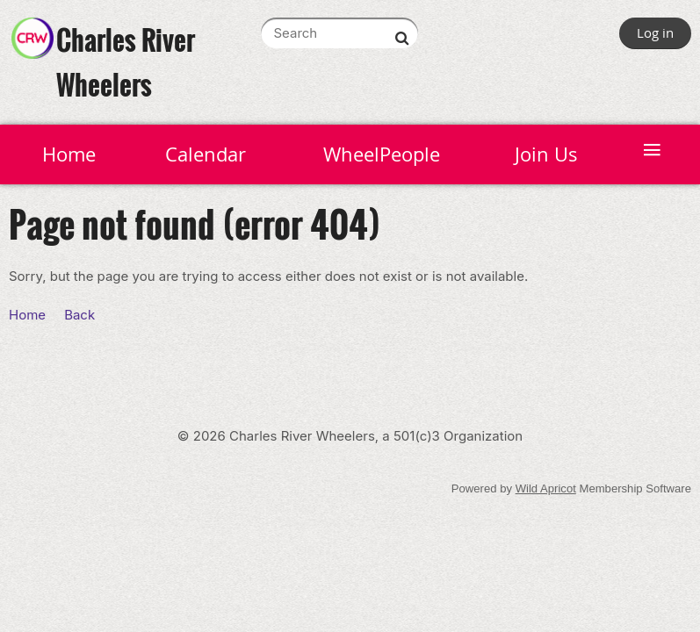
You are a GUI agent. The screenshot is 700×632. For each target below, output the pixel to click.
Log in (655, 32)
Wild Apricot (546, 488)
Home (27, 314)
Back (79, 314)
